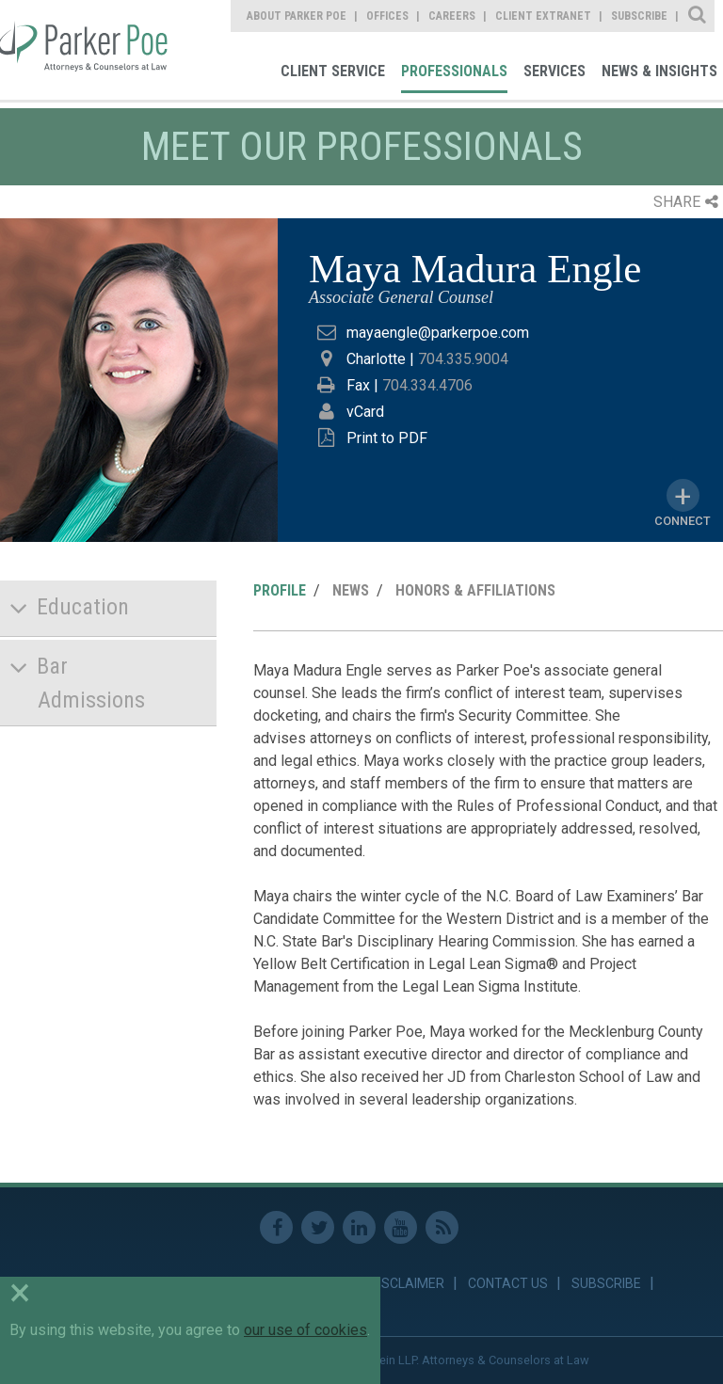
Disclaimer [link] (407, 1283)
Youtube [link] (400, 1227)
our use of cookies (305, 1330)
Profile (279, 590)
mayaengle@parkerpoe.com (437, 333)
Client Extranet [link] (543, 16)
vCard (365, 412)
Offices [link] (387, 16)
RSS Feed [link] (442, 1227)
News (350, 590)
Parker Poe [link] (86, 50)
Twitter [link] (317, 1227)
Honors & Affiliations (475, 590)
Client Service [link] (333, 71)
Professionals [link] (454, 71)
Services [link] (554, 71)
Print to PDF (386, 438)
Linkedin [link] (359, 1227)
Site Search (698, 16)
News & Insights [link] (659, 71)
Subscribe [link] (639, 16)
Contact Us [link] (508, 1283)
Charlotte (376, 359)
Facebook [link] (276, 1227)
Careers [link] (451, 16)
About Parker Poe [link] (296, 16)
